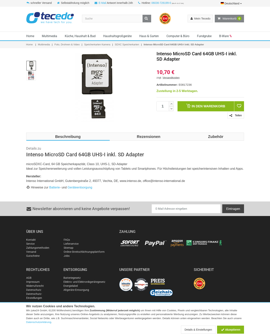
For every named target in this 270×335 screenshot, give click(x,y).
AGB (29, 277)
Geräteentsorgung (80, 187)
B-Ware (225, 36)
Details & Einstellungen (198, 329)
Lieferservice (71, 243)
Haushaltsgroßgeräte (117, 36)
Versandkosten (171, 77)
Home (30, 36)
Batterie (54, 187)
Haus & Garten (149, 36)
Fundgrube (204, 36)
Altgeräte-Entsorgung (76, 289)
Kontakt (31, 239)
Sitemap (68, 247)
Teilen (235, 115)
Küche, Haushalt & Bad (80, 36)
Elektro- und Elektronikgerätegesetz (84, 281)
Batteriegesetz (72, 277)
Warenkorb (229, 18)
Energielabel (70, 285)
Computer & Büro (177, 36)
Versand (31, 251)
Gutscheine (33, 255)
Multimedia (49, 36)
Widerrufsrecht (35, 285)
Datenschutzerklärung (38, 322)
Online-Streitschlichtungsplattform (84, 251)
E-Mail (102, 2)
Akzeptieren (230, 330)
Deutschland (231, 3)
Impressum (33, 281)
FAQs (67, 239)
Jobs (67, 255)
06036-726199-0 (161, 2)
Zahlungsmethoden (37, 247)
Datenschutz (33, 289)
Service (30, 243)
